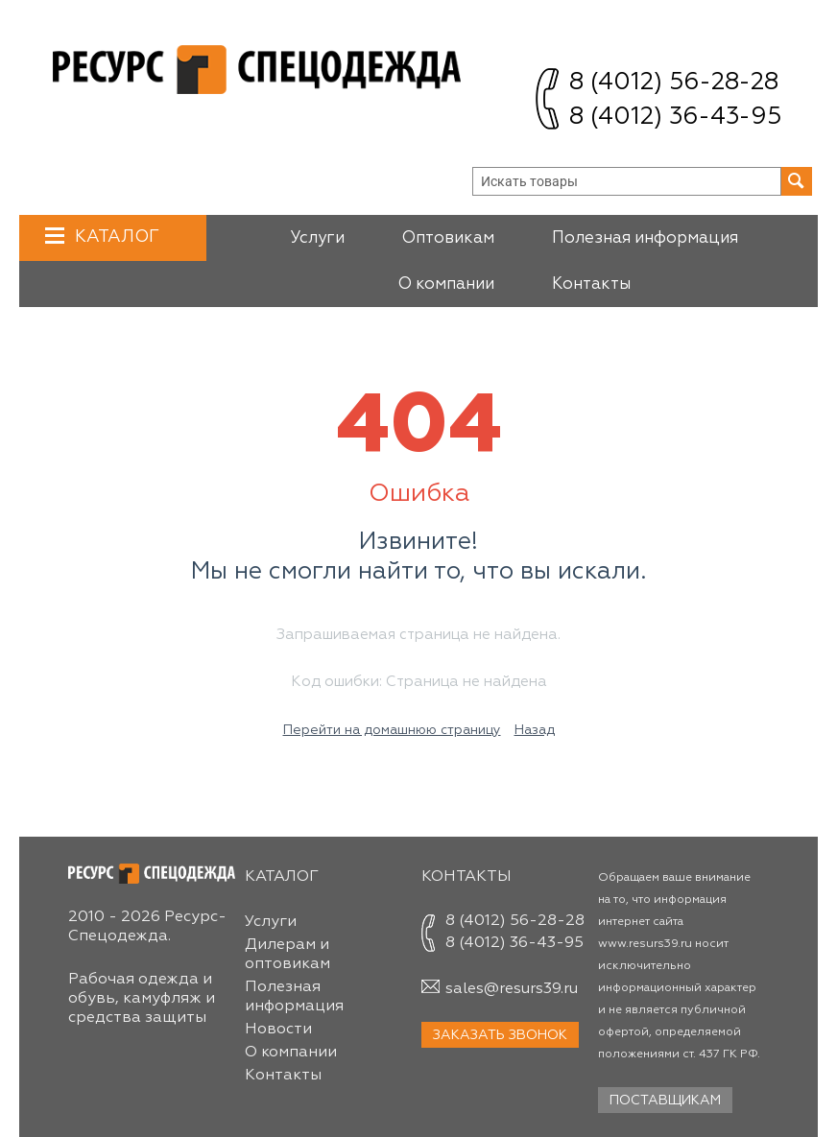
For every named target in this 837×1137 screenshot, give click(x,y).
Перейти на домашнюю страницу (392, 730)
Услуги (317, 238)
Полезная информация (645, 238)
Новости (278, 1029)
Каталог (114, 236)
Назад (534, 730)
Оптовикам (448, 238)
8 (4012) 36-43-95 (675, 118)
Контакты (591, 284)
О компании (446, 284)
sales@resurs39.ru (511, 989)
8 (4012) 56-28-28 (673, 83)
